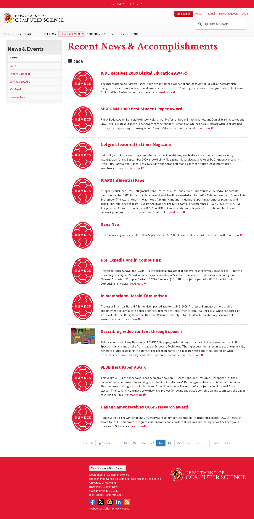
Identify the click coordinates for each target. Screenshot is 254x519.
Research (27, 34)
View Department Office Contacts (107, 468)
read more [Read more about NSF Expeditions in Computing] (138, 283)
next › (215, 443)
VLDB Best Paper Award (124, 367)
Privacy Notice (120, 508)
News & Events (72, 34)
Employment (183, 13)
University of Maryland (127, 4)
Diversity (117, 34)
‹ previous (104, 443)
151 (188, 443)
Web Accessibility (99, 508)
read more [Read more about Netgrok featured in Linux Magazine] (136, 168)
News (13, 58)
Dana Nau (110, 224)
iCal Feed (15, 89)
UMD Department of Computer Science (33, 18)
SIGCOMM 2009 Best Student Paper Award (141, 109)
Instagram (110, 502)
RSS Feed (127, 502)
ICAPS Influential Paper (123, 180)
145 (133, 443)
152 (197, 443)
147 (151, 443)
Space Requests (228, 13)
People (10, 34)
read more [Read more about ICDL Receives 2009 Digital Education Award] (167, 92)
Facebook (92, 502)
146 (142, 443)
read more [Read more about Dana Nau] (235, 235)
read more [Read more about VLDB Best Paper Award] (138, 395)
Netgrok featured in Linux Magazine (136, 144)
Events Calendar (19, 74)
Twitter (101, 502)
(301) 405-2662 (114, 494)
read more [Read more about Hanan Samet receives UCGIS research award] (139, 426)
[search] (220, 24)
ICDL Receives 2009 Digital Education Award (144, 73)
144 (124, 443)
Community (96, 34)
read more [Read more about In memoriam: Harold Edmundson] (133, 319)
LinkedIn (118, 502)
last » (227, 443)
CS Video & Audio (19, 81)
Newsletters (17, 97)
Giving (132, 34)
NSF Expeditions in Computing (131, 260)
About (198, 13)
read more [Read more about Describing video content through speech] (195, 355)
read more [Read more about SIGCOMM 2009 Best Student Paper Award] (206, 128)
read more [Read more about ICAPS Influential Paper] (177, 212)
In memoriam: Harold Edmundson (134, 296)
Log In (245, 13)
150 (179, 443)
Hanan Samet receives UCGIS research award (144, 407)
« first (89, 443)
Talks (12, 66)
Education (47, 34)
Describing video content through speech (141, 331)
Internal (210, 13)
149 (170, 443)
